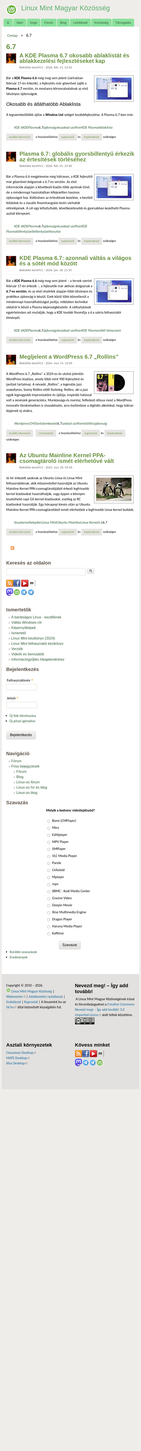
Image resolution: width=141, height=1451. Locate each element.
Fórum (48, 22)
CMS (33, 423)
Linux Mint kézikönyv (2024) (33, 638)
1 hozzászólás (45, 433)
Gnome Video (62, 898)
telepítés (36, 522)
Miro (55, 828)
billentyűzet (25, 231)
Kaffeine (58, 933)
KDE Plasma (89, 127)
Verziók (17, 649)
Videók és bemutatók (27, 654)
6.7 (41, 127)
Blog (63, 22)
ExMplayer (59, 835)
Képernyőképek (23, 628)
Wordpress (21, 423)
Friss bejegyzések (25, 766)
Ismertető (18, 633)
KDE (25, 127)
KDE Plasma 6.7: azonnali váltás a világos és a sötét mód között (75, 261)
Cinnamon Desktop (21, 1053)
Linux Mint (49, 522)
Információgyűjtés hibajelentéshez (37, 659)
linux (17, 522)
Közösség (101, 22)
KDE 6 (18, 127)
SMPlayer (59, 849)
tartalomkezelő (46, 423)
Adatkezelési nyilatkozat (46, 996)
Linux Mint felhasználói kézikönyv (37, 643)
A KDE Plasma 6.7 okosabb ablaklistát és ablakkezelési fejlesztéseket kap (74, 58)
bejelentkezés (92, 137)
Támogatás (123, 22)
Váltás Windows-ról (26, 622)
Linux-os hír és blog (31, 787)
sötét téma (106, 330)
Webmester (16, 996)
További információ (21, 137)
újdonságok (51, 127)
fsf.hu (11, 1007)
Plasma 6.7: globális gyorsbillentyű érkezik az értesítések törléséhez (76, 157)
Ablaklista (105, 127)
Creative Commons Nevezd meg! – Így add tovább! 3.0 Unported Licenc (105, 1009)
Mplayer (58, 877)
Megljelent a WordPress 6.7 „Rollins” (68, 357)
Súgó (33, 22)
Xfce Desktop (16, 1063)
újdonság (100, 423)
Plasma (33, 127)
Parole (56, 863)
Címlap (12, 35)
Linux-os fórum (28, 782)
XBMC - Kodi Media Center (71, 891)
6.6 (100, 522)
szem (117, 330)
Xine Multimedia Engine (69, 912)
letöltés (89, 423)
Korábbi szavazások (23, 952)
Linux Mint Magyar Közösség (66, 8)
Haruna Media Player (67, 926)
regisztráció (67, 137)
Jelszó (13, 698)
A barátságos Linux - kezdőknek (36, 617)
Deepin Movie (62, 905)
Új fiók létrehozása (22, 716)
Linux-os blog (26, 793)
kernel (25, 522)
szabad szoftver (70, 127)
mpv (55, 884)
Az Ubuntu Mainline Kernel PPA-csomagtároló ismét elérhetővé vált (66, 458)
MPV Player (60, 842)
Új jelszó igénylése (22, 721)
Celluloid (58, 870)
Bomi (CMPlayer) (64, 821)
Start (19, 22)
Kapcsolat (31, 1002)
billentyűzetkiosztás (47, 231)
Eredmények (19, 957)
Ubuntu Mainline (69, 522)
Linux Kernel (89, 522)
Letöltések (80, 22)
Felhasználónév (20, 680)
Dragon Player (62, 919)
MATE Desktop (18, 1058)
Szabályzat (13, 1002)
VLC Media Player (64, 856)
